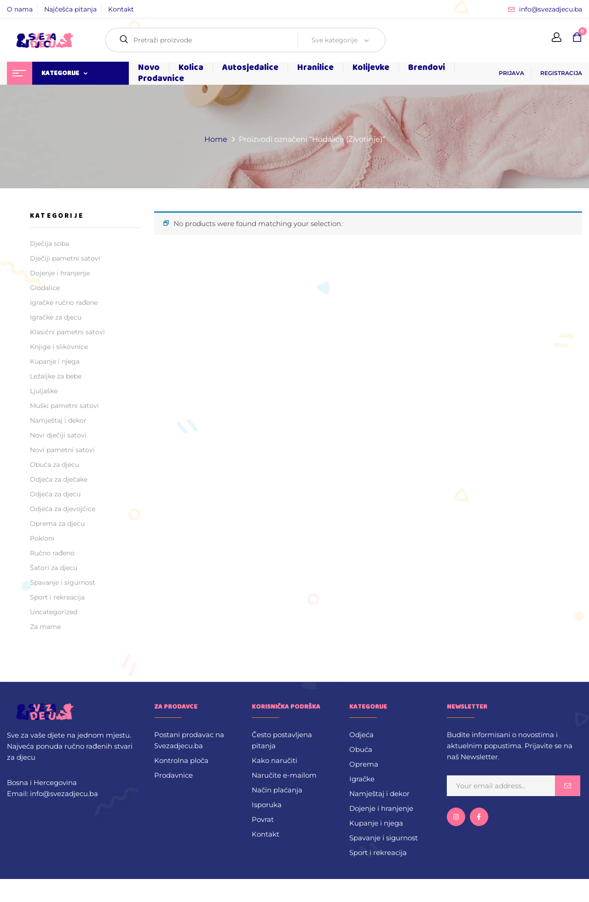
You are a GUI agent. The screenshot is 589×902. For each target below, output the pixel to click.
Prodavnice (173, 775)
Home (215, 139)
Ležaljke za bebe (55, 376)
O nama (20, 9)
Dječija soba (49, 243)
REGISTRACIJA (561, 73)
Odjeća (361, 734)
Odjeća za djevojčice (62, 509)
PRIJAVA (511, 73)
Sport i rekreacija (57, 597)
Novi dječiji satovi (58, 435)
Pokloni (42, 538)
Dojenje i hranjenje (60, 273)
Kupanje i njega (55, 361)
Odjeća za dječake (58, 479)
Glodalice (45, 288)
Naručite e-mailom (284, 775)
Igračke (362, 778)
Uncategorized (53, 612)
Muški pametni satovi (64, 406)
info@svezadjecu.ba (550, 9)
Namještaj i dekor (58, 420)
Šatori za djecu (53, 568)
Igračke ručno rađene (64, 302)
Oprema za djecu (57, 523)
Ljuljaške (44, 391)
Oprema (363, 764)
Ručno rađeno (52, 553)
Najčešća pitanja (70, 9)
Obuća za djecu (54, 464)
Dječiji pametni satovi (65, 258)
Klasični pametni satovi (67, 332)
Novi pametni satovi (62, 450)
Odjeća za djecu (55, 494)
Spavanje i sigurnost (62, 582)
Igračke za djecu (55, 317)
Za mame (45, 627)
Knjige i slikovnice (59, 347)
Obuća (360, 749)
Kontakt (121, 9)
